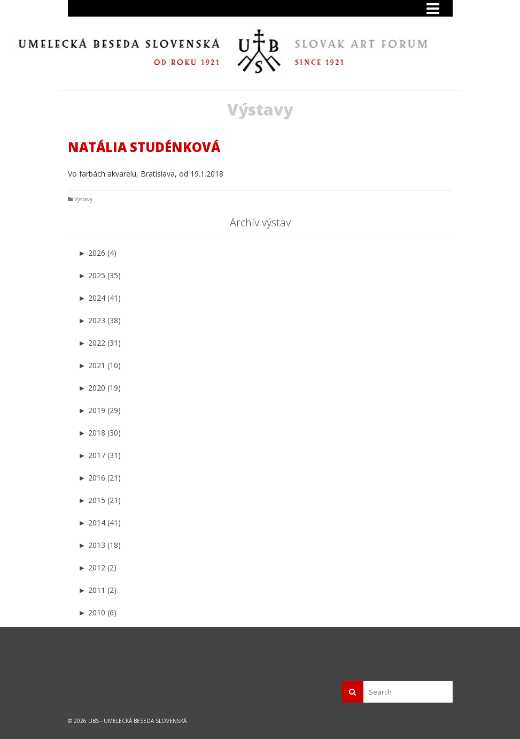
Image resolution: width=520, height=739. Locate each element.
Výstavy (83, 199)
